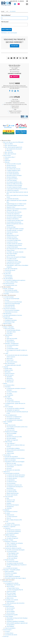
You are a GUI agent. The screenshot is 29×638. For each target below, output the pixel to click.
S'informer (9, 398)
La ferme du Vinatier (12, 596)
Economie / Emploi (8, 540)
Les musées (8, 272)
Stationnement (10, 515)
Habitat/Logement (9, 535)
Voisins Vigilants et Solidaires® (12, 576)
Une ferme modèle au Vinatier (14, 217)
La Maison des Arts (11, 594)
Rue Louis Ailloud (12, 558)
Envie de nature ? (7, 629)
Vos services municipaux (9, 308)
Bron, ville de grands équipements (13, 147)
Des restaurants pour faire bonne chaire (16, 248)
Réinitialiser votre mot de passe (9, 32)
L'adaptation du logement (13, 410)
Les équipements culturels (11, 583)
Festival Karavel (10, 601)
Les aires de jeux (9, 633)
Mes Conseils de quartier (11, 290)
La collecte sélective (12, 478)
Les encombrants (11, 483)
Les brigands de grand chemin (14, 245)
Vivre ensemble (9, 496)
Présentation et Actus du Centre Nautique (17, 618)
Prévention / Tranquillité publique (11, 569)
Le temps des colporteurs (13, 213)
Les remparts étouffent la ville (14, 182)
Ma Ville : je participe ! (8, 288)
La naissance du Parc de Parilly (14, 185)
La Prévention (10, 400)
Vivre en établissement (10, 415)
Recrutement (15, 107)
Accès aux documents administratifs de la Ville (15, 104)
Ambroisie (9, 508)
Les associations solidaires (13, 448)
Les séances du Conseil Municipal (13, 302)
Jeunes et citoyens (9, 373)
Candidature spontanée (11, 320)
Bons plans (7, 371)
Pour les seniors (11, 613)
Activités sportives (9, 606)
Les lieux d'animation (12, 391)
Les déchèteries (11, 480)
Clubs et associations (10, 628)
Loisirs (6, 353)
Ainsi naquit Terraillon (12, 253)
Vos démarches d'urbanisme (14, 530)
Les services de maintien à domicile (15, 408)
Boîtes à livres (10, 598)
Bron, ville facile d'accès (11, 145)
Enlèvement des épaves (13, 505)
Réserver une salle (11, 463)
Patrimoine (7, 160)
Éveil (8, 337)
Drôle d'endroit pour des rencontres (15, 603)
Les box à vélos (10, 523)
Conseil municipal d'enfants (12, 292)
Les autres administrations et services (12, 315)
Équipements (10, 619)
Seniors (5, 383)
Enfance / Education (8, 327)
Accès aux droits (9, 575)
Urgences (22, 1)
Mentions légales (15, 101)
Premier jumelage (11, 227)
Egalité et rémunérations (15, 111)
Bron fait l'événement (8, 283)
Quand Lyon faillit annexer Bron (14, 183)
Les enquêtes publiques (13, 533)
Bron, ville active (9, 152)
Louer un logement (11, 536)
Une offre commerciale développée (16, 550)
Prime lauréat (10, 381)
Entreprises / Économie (11, 541)
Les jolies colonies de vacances (14, 243)
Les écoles (9, 347)
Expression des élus (10, 307)
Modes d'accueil (11, 342)
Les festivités (10, 395)
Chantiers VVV (10, 380)
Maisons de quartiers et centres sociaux (15, 458)
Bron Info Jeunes (9, 375)
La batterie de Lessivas (12, 260)
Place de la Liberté (13, 556)
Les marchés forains (12, 551)
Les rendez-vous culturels (11, 599)
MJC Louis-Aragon (11, 593)
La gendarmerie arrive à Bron (14, 262)
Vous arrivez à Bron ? (10, 157)
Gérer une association (10, 460)
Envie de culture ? (7, 581)
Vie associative (7, 455)
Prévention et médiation (11, 573)
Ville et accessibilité (11, 433)
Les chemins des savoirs (11, 634)
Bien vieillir (7, 396)
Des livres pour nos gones (13, 263)
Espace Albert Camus (13, 588)
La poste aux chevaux (12, 242)
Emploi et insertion (9, 559)
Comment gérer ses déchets (12, 473)
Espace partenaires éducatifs (14, 365)
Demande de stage (10, 322)
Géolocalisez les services (11, 312)
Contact (15, 76)
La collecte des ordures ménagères (15, 476)
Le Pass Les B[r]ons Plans (11, 282)
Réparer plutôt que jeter (13, 493)
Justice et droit (10, 453)
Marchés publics (7, 323)
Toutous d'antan (11, 250)
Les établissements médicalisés (14, 420)
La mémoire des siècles (12, 172)
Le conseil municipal (8, 297)
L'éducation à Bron (11, 332)
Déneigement (10, 506)
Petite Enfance (8, 335)
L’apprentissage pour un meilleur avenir (16, 203)
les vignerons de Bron (12, 178)
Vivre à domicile (9, 406)
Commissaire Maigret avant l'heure (15, 205)
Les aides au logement (12, 538)
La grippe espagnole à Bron (13, 170)
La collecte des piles (12, 491)
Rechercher (14, 45)
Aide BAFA (9, 376)
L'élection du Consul (12, 237)
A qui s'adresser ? (11, 443)
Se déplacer (10, 435)
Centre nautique (9, 616)
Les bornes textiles (11, 490)
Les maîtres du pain (11, 258)
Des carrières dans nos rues (13, 168)
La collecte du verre (12, 481)
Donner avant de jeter (12, 495)
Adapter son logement (12, 440)
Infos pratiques (10, 340)
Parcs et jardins (8, 277)
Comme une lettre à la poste (14, 164)
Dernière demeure (11, 165)
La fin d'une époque (12, 180)
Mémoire (7, 162)
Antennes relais (10, 501)
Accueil (2, 11)
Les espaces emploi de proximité (15, 563)
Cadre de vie (6, 471)
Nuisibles (9, 503)
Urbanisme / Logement (9, 526)
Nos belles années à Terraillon (14, 175)
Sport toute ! (10, 358)
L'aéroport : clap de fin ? (12, 210)
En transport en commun (11, 511)
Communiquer (10, 466)
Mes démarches (7, 313)
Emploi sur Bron (9, 370)
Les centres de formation (11, 568)
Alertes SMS (14, 1)
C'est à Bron (10, 333)
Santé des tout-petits (12, 338)
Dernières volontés (11, 167)
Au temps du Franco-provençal (14, 215)
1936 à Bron (9, 233)
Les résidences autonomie (13, 418)
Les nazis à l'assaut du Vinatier (14, 187)
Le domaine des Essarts (12, 198)
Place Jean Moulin (12, 554)
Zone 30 (9, 518)
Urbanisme (7, 528)
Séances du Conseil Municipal (12, 303)
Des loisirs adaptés (11, 438)
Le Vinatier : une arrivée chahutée (15, 252)
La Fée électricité (11, 255)
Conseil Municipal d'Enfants (13, 330)
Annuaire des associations (11, 456)
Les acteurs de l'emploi (12, 561)
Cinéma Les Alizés (11, 591)
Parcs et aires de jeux (12, 362)
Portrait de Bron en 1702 (13, 235)
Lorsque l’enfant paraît (12, 247)
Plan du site (15, 99)
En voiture (7, 513)
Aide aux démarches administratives (16, 450)
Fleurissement (8, 275)
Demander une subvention (13, 470)
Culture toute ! (10, 360)
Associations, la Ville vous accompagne (14, 461)
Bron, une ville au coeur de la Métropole (13, 142)
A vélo (6, 521)
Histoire (7, 159)
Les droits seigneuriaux (12, 238)
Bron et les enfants (9, 328)
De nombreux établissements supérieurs (15, 280)
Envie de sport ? (7, 604)
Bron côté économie (12, 546)
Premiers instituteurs (12, 177)
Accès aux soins (11, 430)
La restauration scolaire (12, 348)
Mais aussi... (9, 150)
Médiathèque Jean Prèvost (13, 584)
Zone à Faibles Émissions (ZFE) (14, 520)
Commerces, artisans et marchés (13, 548)
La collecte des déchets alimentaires (16, 475)
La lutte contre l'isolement (13, 401)
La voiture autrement (12, 516)
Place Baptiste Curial (13, 553)
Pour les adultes (11, 611)
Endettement (10, 451)
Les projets (6, 293)
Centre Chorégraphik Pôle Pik (15, 589)
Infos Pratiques (10, 626)
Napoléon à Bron (11, 207)
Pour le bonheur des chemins (14, 212)
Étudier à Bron (8, 368)
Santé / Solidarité (7, 421)
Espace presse (15, 106)
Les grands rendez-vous (11, 285)
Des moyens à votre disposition (14, 465)
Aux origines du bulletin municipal (15, 228)
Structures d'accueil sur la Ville (14, 436)
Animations (8, 386)
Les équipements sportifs (11, 614)
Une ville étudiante (8, 278)
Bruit (8, 498)
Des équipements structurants (14, 149)
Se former (9, 468)
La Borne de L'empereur (13, 190)
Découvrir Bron (7, 155)
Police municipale (9, 571)
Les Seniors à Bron (9, 385)
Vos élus (7, 300)
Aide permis (10, 378)
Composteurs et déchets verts (14, 485)
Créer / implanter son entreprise (15, 543)
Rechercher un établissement (14, 416)
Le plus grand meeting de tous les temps (17, 188)
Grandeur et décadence (13, 218)
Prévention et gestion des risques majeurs (15, 578)
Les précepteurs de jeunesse (14, 222)
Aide (15, 109)
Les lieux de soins (11, 425)
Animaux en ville (11, 500)
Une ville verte (7, 273)
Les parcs (7, 631)
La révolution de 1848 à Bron (14, 240)
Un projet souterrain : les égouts (15, 230)
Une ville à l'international (11, 268)
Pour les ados (10, 609)
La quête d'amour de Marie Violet (15, 220)
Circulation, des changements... (12, 525)
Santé (6, 423)
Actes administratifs (10, 305)
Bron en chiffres (9, 143)
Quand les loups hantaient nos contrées (16, 208)
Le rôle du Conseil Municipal (12, 298)
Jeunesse (5, 367)
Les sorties (9, 393)
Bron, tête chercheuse (10, 154)
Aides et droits (8, 441)
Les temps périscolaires (12, 345)
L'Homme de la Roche (12, 232)
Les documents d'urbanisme (14, 531)
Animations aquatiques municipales (15, 621)
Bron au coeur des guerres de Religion (16, 257)
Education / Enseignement (11, 343)
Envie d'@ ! (6, 636)
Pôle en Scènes (10, 586)
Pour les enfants (11, 608)
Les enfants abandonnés (13, 173)
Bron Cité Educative (10, 363)
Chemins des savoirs (10, 270)
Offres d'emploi (8, 318)
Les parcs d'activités (12, 545)
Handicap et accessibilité (11, 431)
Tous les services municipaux (12, 310)
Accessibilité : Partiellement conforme (15, 102)
